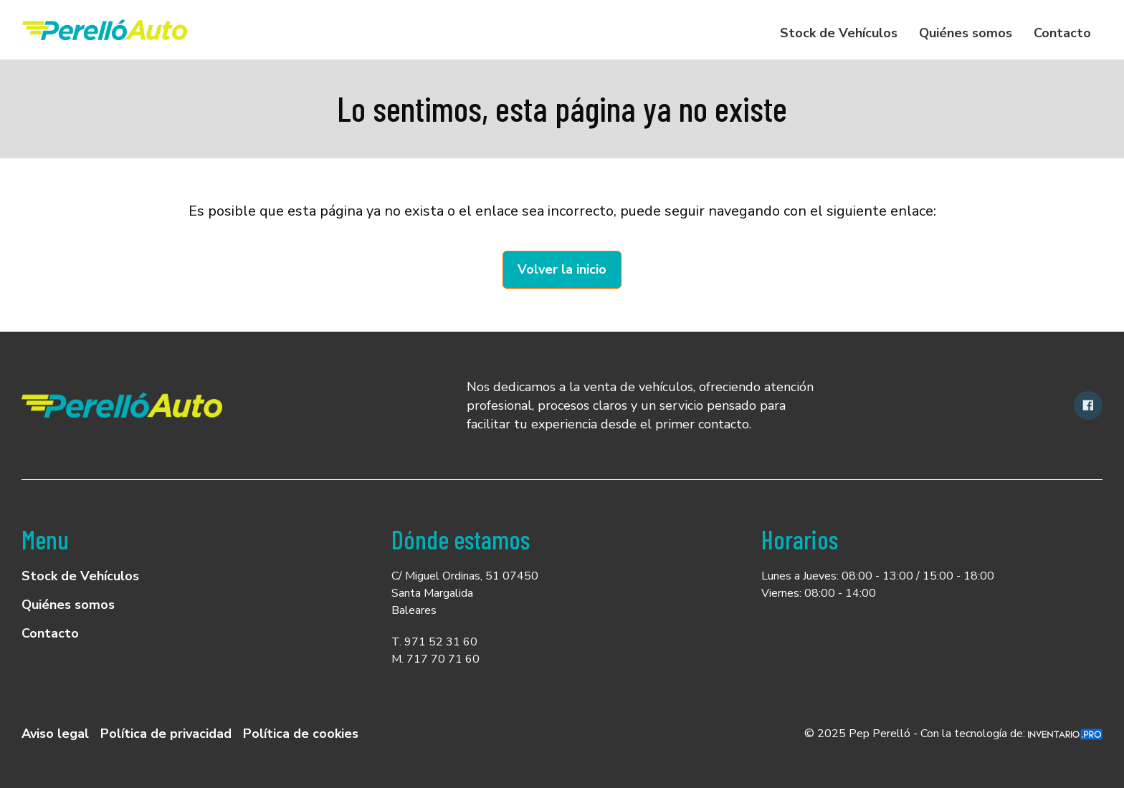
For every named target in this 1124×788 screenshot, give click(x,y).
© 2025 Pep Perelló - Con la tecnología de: (953, 733)
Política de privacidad (166, 733)
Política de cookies (300, 733)
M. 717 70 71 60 (435, 659)
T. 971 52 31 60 (434, 642)
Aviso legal (55, 733)
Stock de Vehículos (838, 33)
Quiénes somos (965, 33)
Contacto (1062, 33)
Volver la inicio (562, 269)
